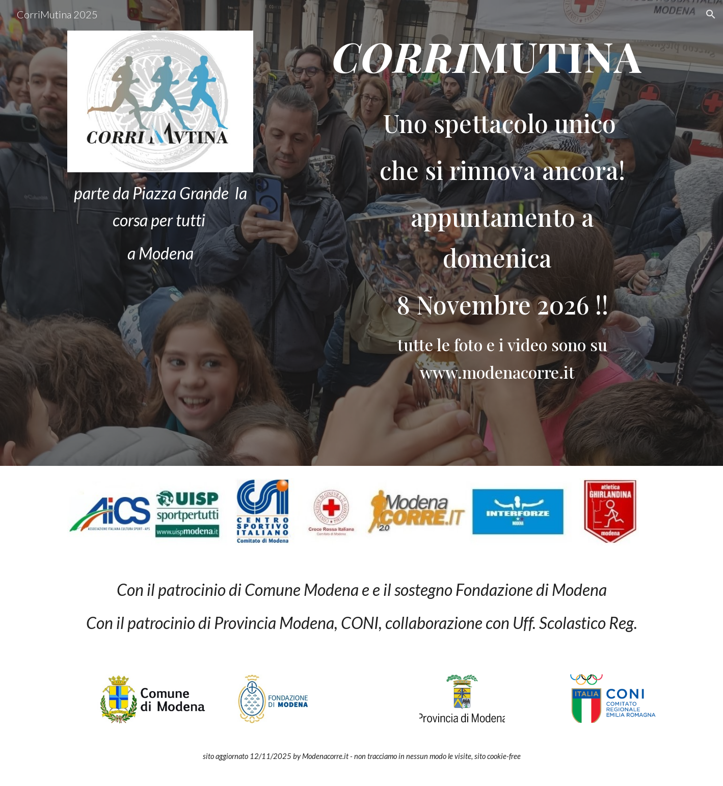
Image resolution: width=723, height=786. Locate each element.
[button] (711, 14)
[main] (160, 223)
